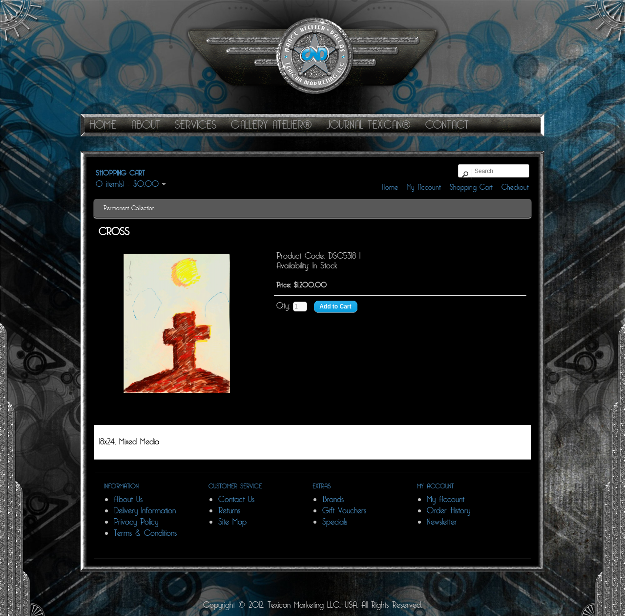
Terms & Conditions (145, 533)
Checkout (515, 187)
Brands (333, 499)
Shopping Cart (471, 187)
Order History (448, 510)
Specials (334, 522)
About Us (128, 499)
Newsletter (442, 522)
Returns (229, 510)
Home (389, 187)
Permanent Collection (129, 208)
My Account (424, 187)
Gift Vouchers (344, 510)
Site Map (232, 522)
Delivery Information (145, 510)
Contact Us (236, 499)
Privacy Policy (136, 522)
